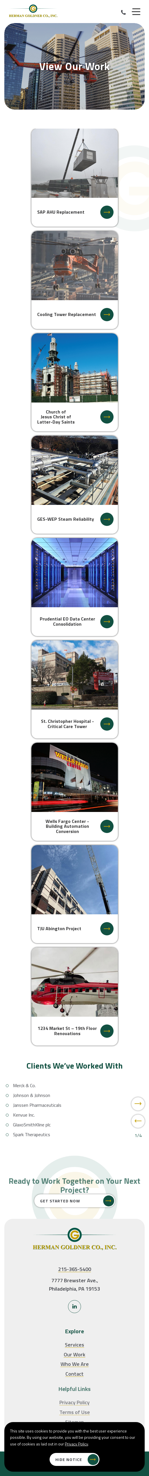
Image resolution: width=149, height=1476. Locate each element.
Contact (74, 1374)
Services (74, 1345)
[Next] (138, 1118)
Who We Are (75, 1364)
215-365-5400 (74, 1269)
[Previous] (138, 1135)
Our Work (74, 1354)
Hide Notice (68, 1459)
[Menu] (136, 12)
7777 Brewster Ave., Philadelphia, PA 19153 (74, 1284)
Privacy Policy (76, 1444)
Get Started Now (60, 1201)
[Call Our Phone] (123, 12)
